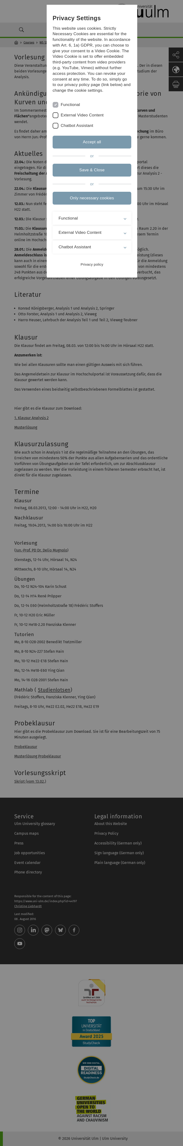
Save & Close (91, 170)
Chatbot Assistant (76, 125)
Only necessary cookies (91, 198)
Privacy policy (91, 264)
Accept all (91, 142)
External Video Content (81, 115)
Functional (69, 104)
